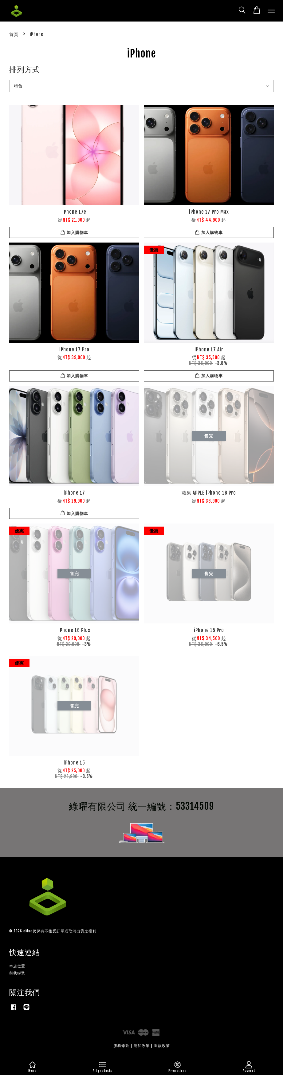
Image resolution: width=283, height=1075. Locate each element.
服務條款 (121, 1045)
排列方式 (24, 69)
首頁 (13, 34)
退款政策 (162, 1045)
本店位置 (17, 966)
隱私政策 (142, 1045)
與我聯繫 (17, 973)
